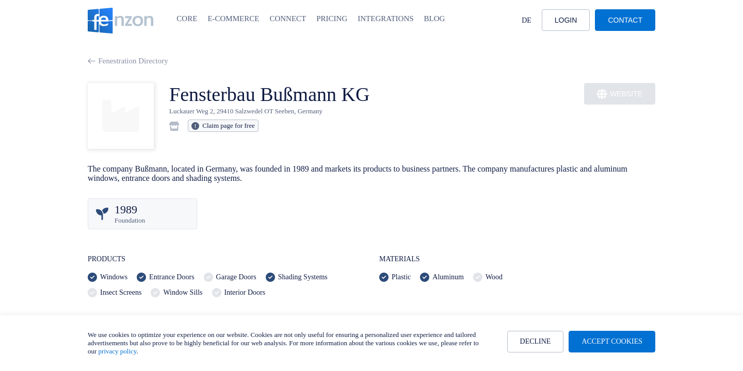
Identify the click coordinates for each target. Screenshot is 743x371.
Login (566, 20)
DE (526, 20)
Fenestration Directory (128, 61)
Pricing (331, 18)
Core (186, 18)
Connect (287, 18)
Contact (625, 20)
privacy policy (118, 351)
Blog (434, 18)
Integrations (385, 18)
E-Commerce (233, 18)
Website (619, 94)
